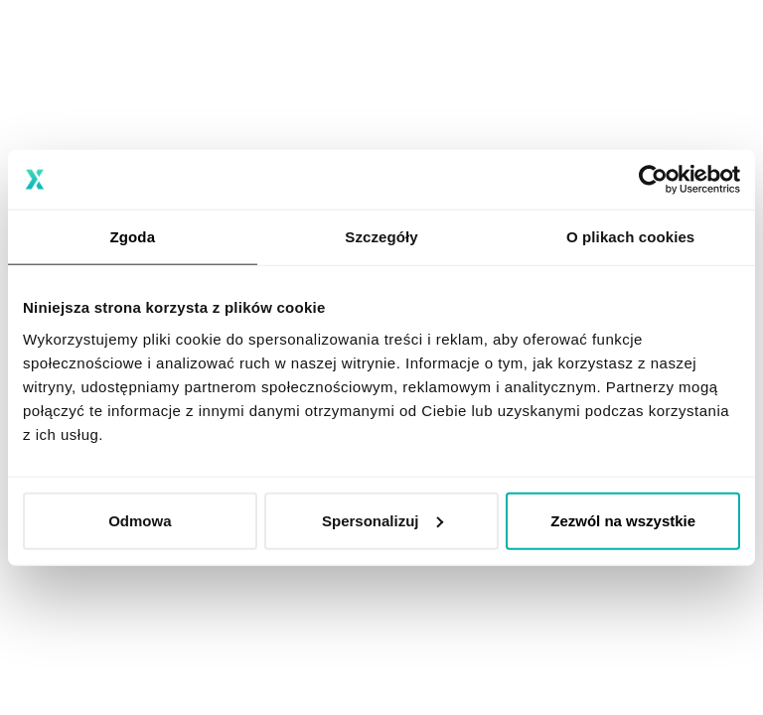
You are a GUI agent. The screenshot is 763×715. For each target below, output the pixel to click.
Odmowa (139, 519)
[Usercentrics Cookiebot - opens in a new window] (653, 180)
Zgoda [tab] (133, 236)
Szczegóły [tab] (381, 236)
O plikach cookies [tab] (630, 236)
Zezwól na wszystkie (622, 519)
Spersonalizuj (382, 519)
